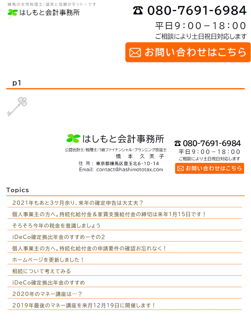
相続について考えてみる (41, 271)
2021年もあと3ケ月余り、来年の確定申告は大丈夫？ (78, 202)
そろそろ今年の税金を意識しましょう (56, 225)
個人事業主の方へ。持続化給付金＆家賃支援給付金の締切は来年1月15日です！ (109, 214)
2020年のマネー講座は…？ (47, 294)
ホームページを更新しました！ (48, 259)
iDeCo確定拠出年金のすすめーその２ (59, 237)
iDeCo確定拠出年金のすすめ (48, 282)
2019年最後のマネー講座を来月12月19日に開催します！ (84, 305)
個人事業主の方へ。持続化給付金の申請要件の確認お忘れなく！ (90, 248)
